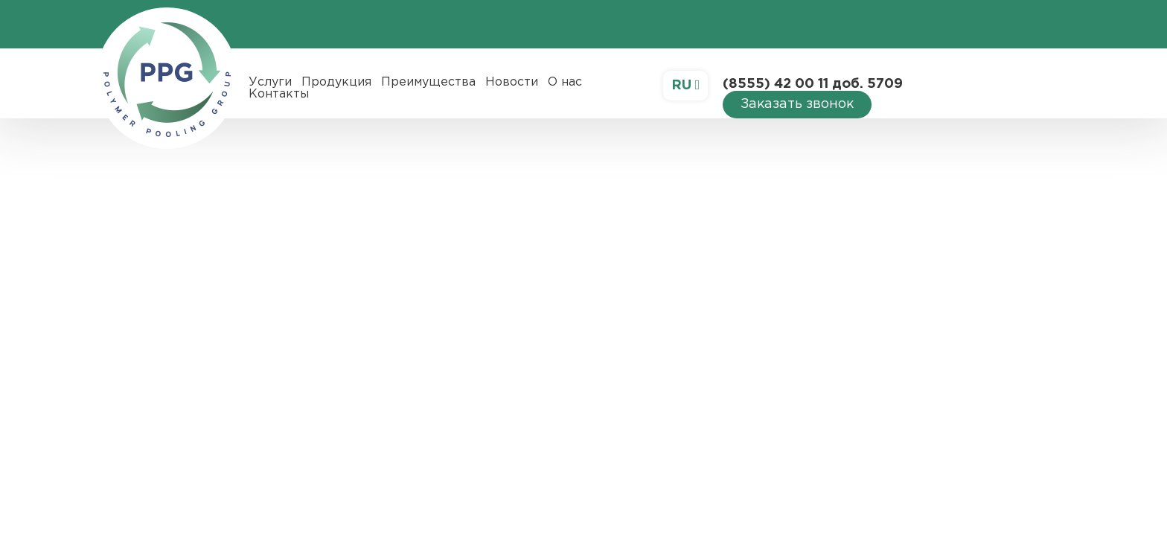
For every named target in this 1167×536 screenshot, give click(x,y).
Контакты (279, 94)
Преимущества (428, 82)
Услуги (270, 82)
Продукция (336, 82)
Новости (511, 82)
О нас (565, 82)
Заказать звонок (797, 104)
